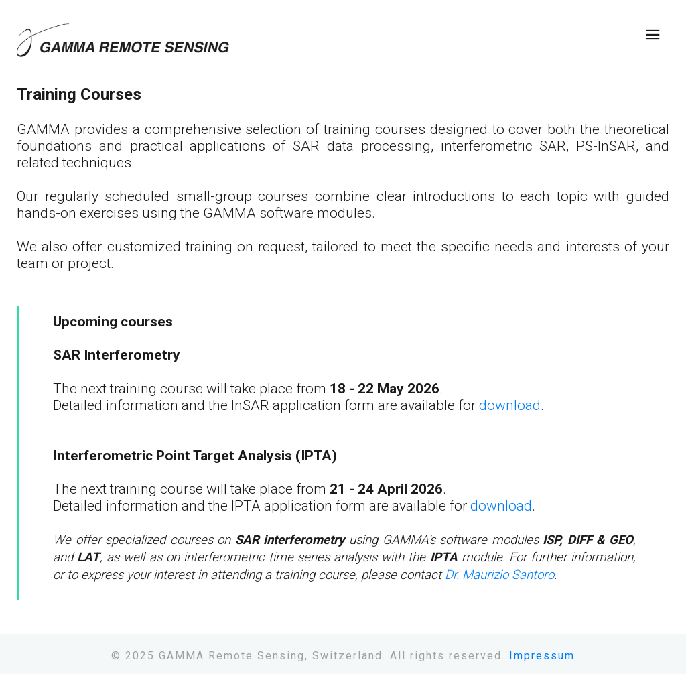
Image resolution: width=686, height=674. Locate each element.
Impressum (542, 655)
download (510, 405)
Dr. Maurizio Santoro (499, 574)
